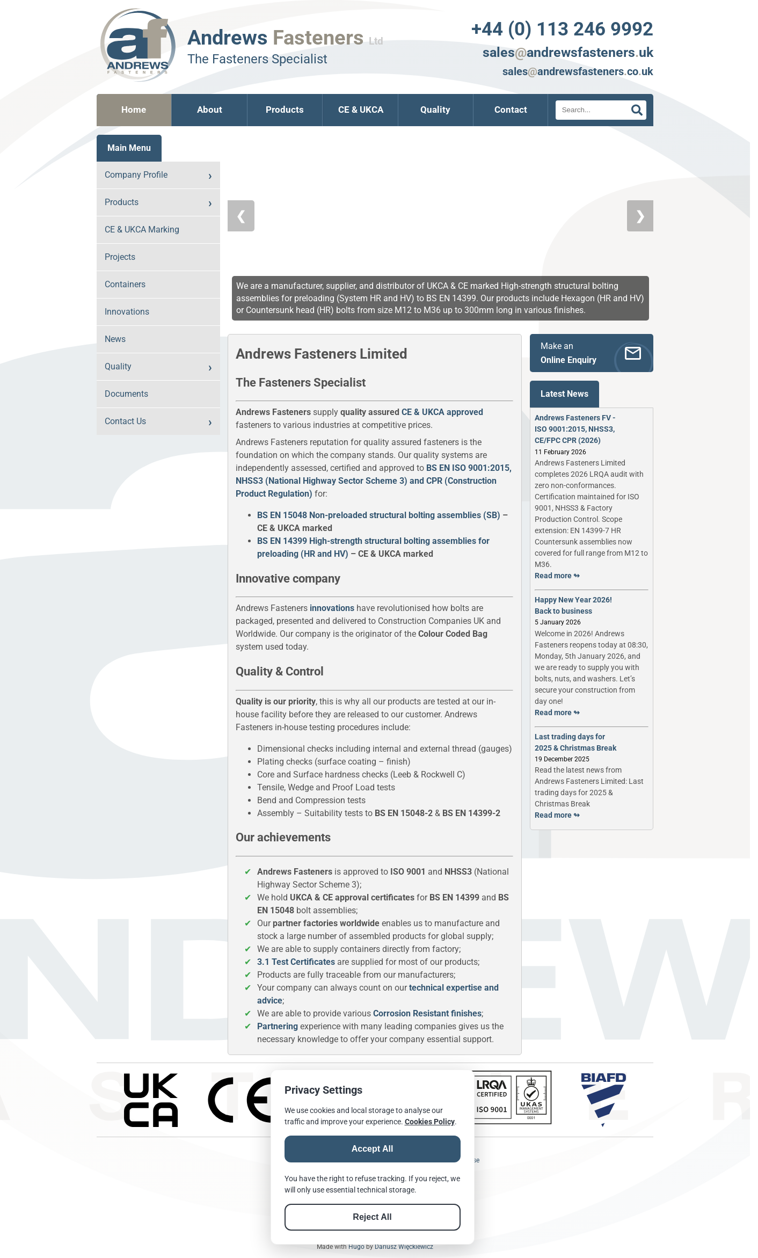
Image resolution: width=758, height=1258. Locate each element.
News (115, 339)
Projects (120, 257)
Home (133, 110)
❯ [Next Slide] (640, 226)
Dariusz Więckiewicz (404, 1246)
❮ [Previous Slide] (241, 226)
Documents (126, 394)
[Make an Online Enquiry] (591, 353)
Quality (435, 110)
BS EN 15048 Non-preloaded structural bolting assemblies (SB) (378, 515)
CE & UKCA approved (442, 412)
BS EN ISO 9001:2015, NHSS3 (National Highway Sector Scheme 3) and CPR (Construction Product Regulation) (374, 481)
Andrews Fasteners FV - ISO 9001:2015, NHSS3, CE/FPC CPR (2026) (575, 429)
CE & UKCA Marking (142, 229)
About (209, 110)
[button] (395, 148)
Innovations (127, 312)
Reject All (372, 1216)
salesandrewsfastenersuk (568, 52)
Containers (125, 284)
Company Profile (136, 175)
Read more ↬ (557, 575)
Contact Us (125, 421)
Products (285, 110)
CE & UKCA (360, 110)
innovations (332, 608)
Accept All (372, 1148)
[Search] (601, 110)
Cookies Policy (430, 1121)
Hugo (356, 1246)
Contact (510, 110)
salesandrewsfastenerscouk (577, 71)
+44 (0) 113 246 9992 (562, 29)
